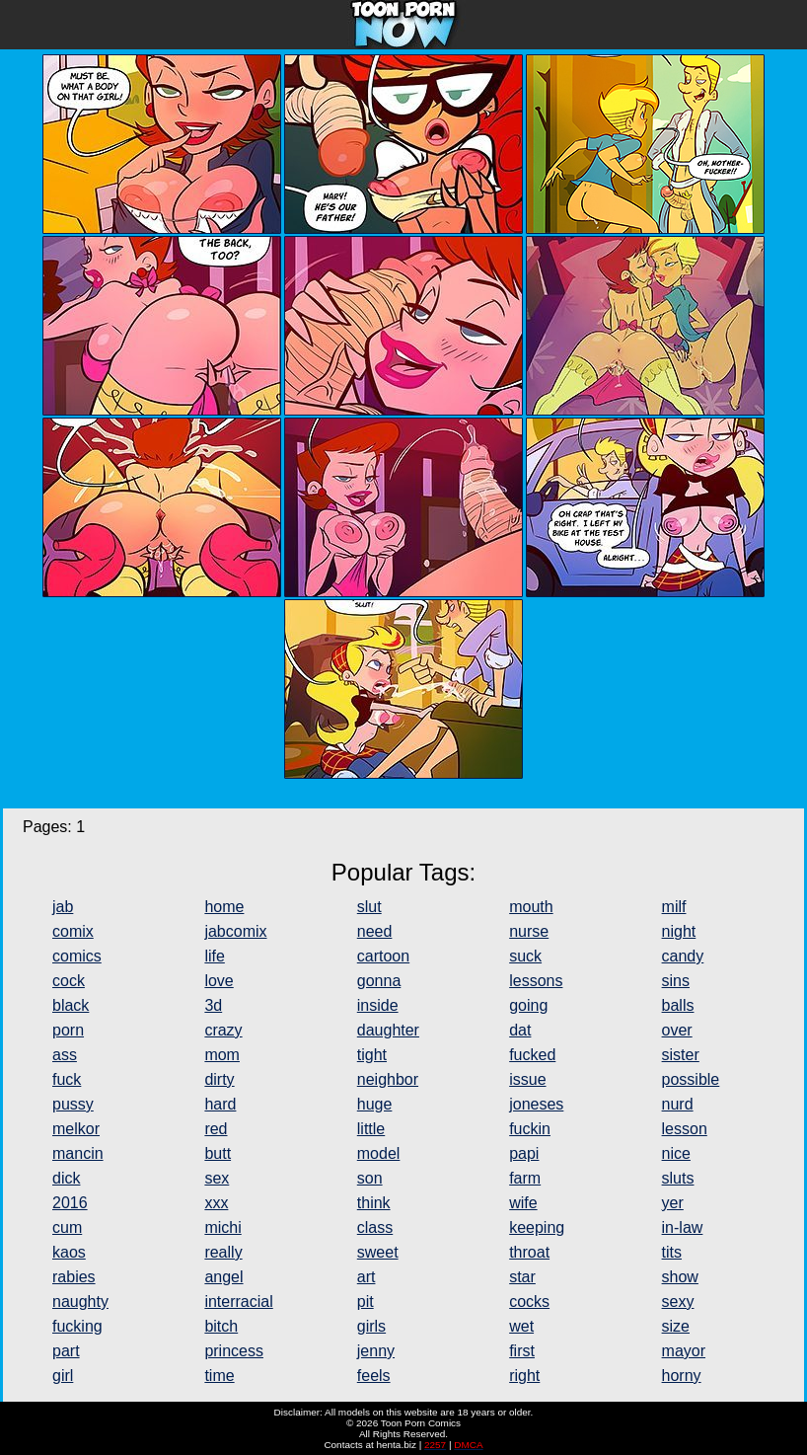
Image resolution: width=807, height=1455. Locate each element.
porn (68, 1030)
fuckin (529, 1128)
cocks (529, 1301)
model (379, 1153)
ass (64, 1054)
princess (233, 1350)
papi (524, 1153)
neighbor (387, 1079)
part (66, 1350)
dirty (219, 1079)
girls (371, 1326)
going (528, 1005)
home (224, 906)
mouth (530, 906)
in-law (682, 1227)
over (677, 1030)
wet (521, 1326)
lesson (684, 1128)
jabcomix (235, 931)
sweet (378, 1252)
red (215, 1128)
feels (374, 1375)
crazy (223, 1030)
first (522, 1350)
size (676, 1326)
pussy (73, 1104)
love (218, 980)
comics (77, 956)
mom (222, 1054)
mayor (683, 1350)
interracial (238, 1301)
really (223, 1252)
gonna (379, 980)
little (371, 1128)
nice (676, 1153)
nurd (678, 1104)
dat (520, 1030)
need (375, 931)
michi (222, 1227)
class (375, 1227)
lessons (535, 980)
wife (523, 1202)
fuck (66, 1079)
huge (375, 1104)
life (214, 956)
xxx (216, 1202)
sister (680, 1054)
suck (525, 956)
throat (529, 1252)
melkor (76, 1128)
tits (672, 1252)
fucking (77, 1326)
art (366, 1276)
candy (683, 956)
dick (66, 1178)
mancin (78, 1153)
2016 (70, 1202)
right (524, 1375)
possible (691, 1079)
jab (62, 906)
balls (678, 1005)
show (680, 1276)
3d (213, 1005)
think (374, 1202)
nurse (529, 931)
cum (67, 1227)
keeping (536, 1227)
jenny (376, 1350)
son (370, 1178)
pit (365, 1301)
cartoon (383, 956)
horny (681, 1375)
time (219, 1375)
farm (525, 1178)
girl (62, 1375)
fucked (532, 1054)
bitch (221, 1326)
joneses (536, 1104)
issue (527, 1079)
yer (673, 1202)
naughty (80, 1301)
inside (378, 1005)
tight (372, 1054)
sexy (678, 1301)
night (679, 931)
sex (216, 1178)
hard (220, 1104)
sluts (678, 1178)
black (70, 1005)
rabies (74, 1276)
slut (369, 906)
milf (674, 906)
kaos (69, 1252)
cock (68, 980)
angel (223, 1276)
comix (73, 931)
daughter (388, 1030)
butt (217, 1153)
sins (676, 980)
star (522, 1276)
